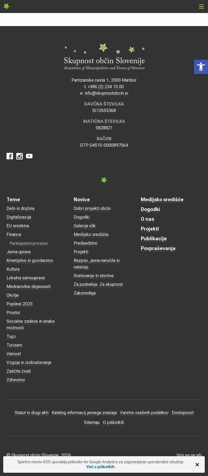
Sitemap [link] (92, 422)
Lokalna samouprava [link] (25, 277)
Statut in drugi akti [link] (31, 412)
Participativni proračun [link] (29, 243)
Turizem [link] (14, 345)
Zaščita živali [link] (18, 371)
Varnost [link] (13, 353)
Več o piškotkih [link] (100, 467)
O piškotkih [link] (113, 422)
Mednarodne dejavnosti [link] (28, 286)
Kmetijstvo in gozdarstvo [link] (29, 260)
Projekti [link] (81, 251)
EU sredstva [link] (17, 225)
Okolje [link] (12, 295)
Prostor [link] (13, 312)
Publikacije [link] (154, 238)
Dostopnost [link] (183, 412)
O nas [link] (147, 219)
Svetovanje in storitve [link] (94, 275)
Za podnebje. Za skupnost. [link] (99, 284)
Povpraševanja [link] (158, 248)
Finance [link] (13, 234)
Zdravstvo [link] (15, 379)
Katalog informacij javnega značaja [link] (84, 412)
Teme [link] (13, 199)
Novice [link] (82, 199)
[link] (201, 67)
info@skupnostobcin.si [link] (106, 93)
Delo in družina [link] (20, 208)
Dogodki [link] (82, 217)
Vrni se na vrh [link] (189, 455)
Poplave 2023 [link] (19, 303)
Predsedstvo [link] (86, 243)
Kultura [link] (13, 269)
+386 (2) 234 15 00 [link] (106, 86)
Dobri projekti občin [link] (92, 208)
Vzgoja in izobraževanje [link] (28, 362)
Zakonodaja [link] (85, 293)
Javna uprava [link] (18, 251)
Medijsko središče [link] (91, 234)
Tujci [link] (11, 336)
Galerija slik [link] (85, 225)
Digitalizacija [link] (18, 217)
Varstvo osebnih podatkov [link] (144, 412)
